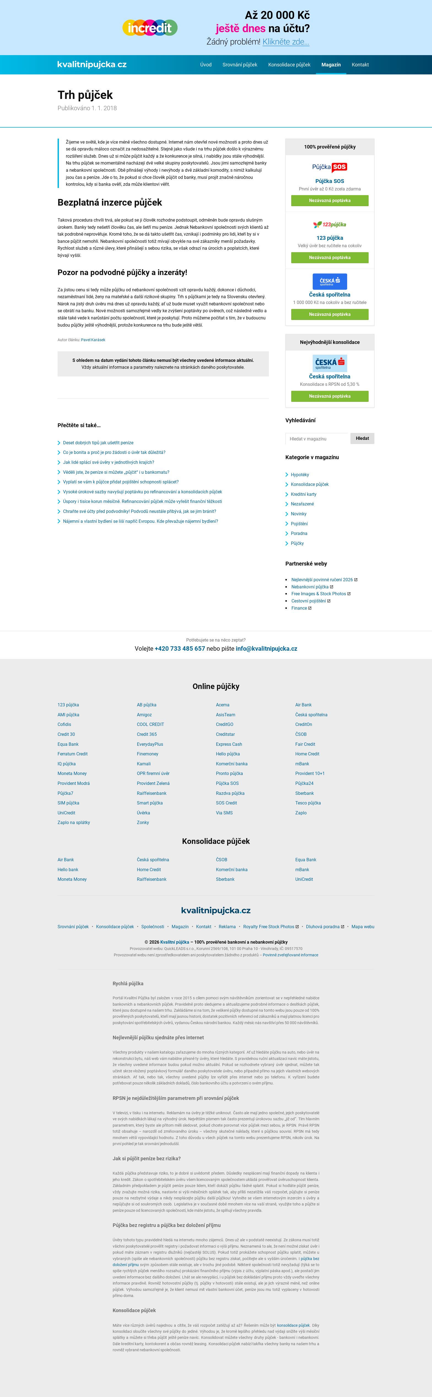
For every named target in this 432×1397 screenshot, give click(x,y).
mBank (302, 763)
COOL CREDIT (150, 724)
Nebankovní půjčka (310, 587)
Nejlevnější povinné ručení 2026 (322, 579)
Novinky (299, 513)
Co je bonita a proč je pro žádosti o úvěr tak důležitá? (114, 452)
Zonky (143, 822)
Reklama (227, 926)
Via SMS (224, 812)
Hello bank (68, 869)
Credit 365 (147, 734)
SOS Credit (226, 803)
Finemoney (147, 754)
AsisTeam (225, 714)
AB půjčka (146, 704)
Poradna (299, 533)
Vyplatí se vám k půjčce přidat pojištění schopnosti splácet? (121, 481)
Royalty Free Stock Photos (268, 926)
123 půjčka (68, 704)
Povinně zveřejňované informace (290, 955)
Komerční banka (232, 763)
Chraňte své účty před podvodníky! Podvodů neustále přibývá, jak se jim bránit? (139, 511)
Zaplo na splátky (74, 822)
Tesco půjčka (308, 803)
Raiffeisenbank (151, 793)
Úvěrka (143, 812)
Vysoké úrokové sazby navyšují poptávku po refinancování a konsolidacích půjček (142, 491)
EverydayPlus (150, 744)
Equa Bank (68, 744)
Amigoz (144, 714)
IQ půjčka (67, 763)
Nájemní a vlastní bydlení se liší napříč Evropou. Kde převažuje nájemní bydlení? (140, 521)
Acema (222, 704)
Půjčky (297, 543)
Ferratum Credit (73, 754)
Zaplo (301, 812)
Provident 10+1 (310, 773)
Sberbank (304, 793)
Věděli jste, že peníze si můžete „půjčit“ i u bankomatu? (116, 472)
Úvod (206, 65)
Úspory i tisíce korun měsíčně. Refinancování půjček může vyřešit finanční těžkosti (142, 501)
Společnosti (152, 926)
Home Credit (307, 754)
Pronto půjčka (229, 773)
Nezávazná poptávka (330, 200)
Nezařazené (302, 504)
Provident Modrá (74, 783)
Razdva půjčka (230, 793)
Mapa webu (363, 926)
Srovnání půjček (240, 65)
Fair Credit (305, 744)
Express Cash (229, 744)
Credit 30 (66, 734)
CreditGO (224, 724)
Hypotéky (300, 474)
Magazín (331, 65)
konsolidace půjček (293, 1325)
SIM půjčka (68, 803)
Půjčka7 (65, 793)
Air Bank (303, 704)
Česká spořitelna (311, 714)
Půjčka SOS (227, 783)
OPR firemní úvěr (153, 773)
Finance (299, 608)
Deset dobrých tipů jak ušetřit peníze (98, 442)
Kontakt (360, 65)
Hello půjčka (228, 754)
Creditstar (225, 734)
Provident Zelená (153, 783)
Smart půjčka (150, 803)
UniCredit (66, 812)
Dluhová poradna (323, 926)
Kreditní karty (304, 494)
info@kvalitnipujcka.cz (266, 648)
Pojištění (299, 523)
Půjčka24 (304, 783)
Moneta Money (72, 773)
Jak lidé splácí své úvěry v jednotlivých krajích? (108, 462)
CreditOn (303, 724)
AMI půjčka (68, 714)
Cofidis (64, 724)
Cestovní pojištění (308, 601)
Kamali (144, 763)
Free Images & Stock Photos (318, 593)
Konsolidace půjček (289, 65)
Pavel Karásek (93, 340)
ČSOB (301, 734)
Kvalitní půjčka (174, 942)
